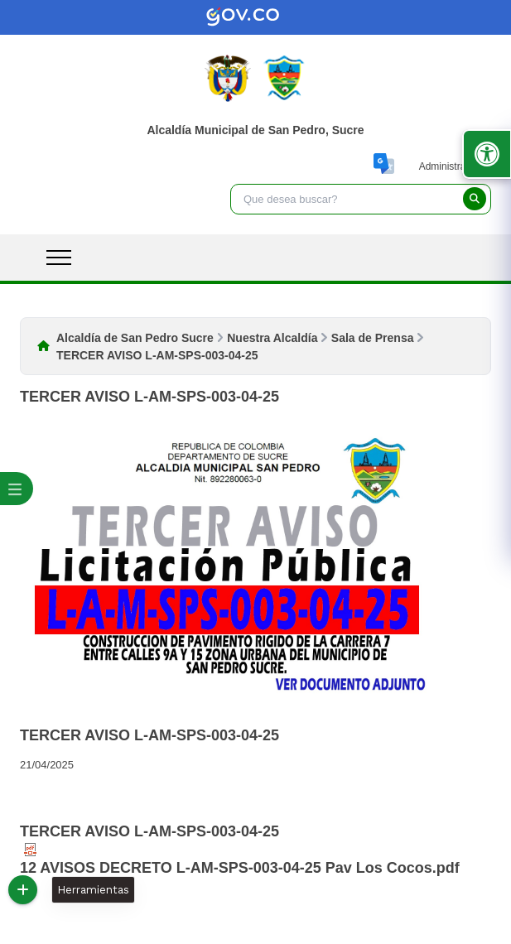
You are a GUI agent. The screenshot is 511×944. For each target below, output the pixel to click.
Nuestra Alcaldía (272, 337)
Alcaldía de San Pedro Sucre (135, 337)
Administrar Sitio (455, 166)
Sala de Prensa (372, 337)
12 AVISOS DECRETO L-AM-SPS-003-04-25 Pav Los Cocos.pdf (240, 859)
